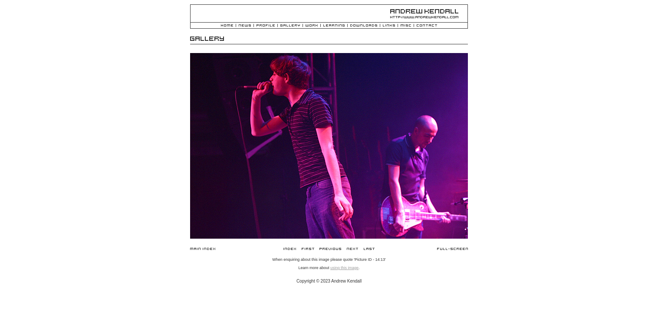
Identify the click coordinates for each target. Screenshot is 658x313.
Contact (427, 26)
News (245, 26)
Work (312, 26)
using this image (344, 268)
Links (389, 26)
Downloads (363, 26)
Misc (406, 26)
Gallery (290, 26)
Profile (266, 26)
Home (227, 26)
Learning (334, 26)
